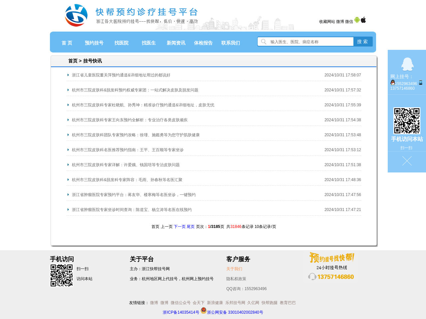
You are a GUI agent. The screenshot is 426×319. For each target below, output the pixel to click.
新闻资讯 (176, 43)
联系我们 (230, 43)
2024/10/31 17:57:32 (342, 90)
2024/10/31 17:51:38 (342, 164)
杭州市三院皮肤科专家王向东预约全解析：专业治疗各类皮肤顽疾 (130, 120)
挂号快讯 (92, 60)
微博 (340, 21)
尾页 (191, 226)
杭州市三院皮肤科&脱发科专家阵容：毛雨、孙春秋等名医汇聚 (127, 179)
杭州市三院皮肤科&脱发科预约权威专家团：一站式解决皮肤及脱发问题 (135, 90)
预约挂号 (94, 43)
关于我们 (234, 268)
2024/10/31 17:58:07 (342, 75)
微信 (349, 21)
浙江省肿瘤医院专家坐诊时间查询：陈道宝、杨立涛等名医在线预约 (132, 209)
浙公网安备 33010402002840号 (231, 312)
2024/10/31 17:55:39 (342, 105)
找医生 (149, 43)
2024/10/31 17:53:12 (342, 150)
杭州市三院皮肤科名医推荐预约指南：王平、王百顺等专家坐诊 (128, 150)
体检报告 (203, 43)
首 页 (67, 43)
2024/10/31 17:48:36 (342, 179)
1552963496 (406, 83)
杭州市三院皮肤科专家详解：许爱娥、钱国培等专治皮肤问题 (126, 164)
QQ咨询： (246, 288)
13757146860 (402, 88)
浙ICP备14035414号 (181, 312)
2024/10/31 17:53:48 (342, 135)
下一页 (180, 226)
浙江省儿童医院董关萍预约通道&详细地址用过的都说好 (121, 75)
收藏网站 (327, 21)
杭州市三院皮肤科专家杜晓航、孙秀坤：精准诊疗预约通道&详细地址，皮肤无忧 (143, 105)
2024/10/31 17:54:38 (342, 120)
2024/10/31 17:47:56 (342, 194)
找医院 (121, 43)
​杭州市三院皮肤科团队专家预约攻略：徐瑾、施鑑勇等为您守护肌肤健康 (136, 135)
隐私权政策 (236, 278)
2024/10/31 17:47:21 (342, 209)
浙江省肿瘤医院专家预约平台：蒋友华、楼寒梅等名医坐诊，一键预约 (134, 194)
